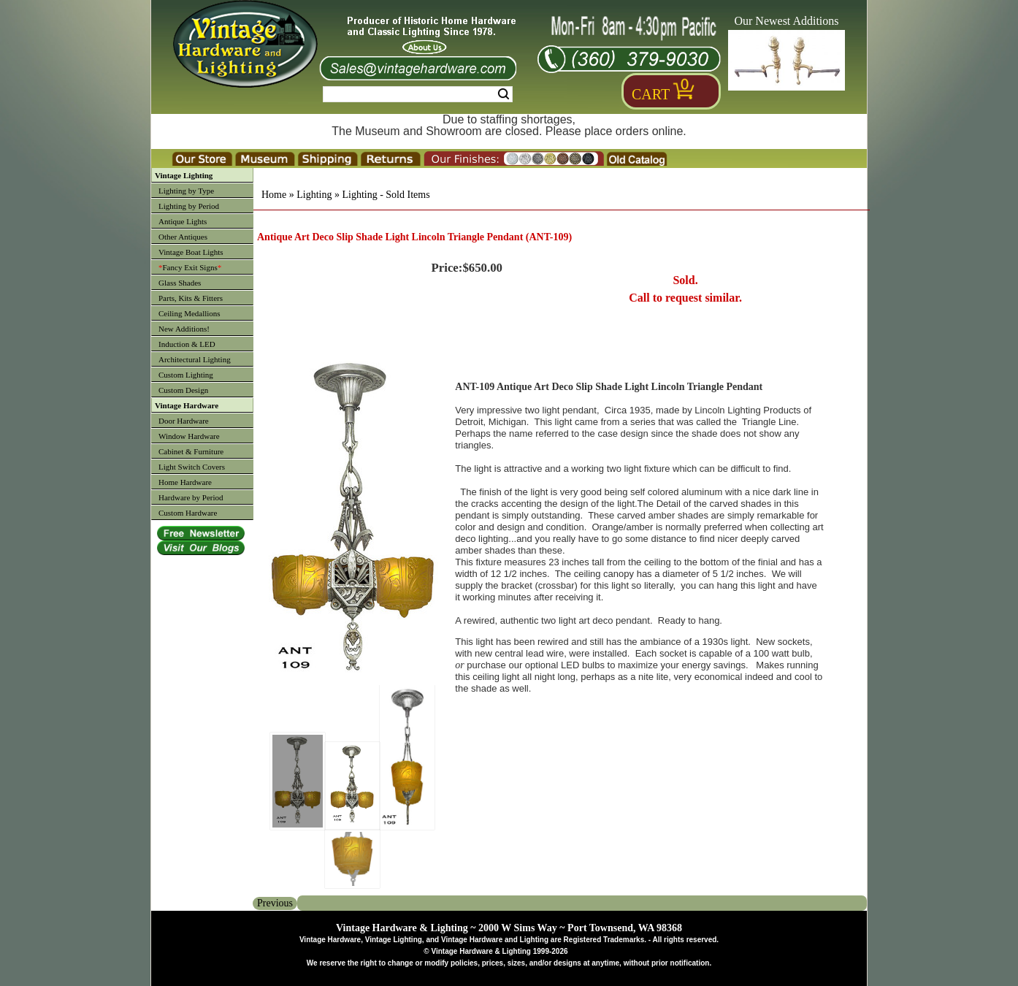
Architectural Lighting (194, 359)
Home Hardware (185, 482)
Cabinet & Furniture (190, 451)
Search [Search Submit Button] (503, 94)
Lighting (314, 194)
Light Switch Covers (191, 466)
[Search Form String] (418, 94)
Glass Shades (179, 282)
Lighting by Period (188, 206)
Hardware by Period (190, 497)
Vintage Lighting (184, 175)
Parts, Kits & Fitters (190, 298)
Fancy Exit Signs (189, 267)
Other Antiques (182, 236)
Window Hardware (189, 436)
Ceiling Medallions (189, 313)
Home (273, 194)
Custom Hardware (187, 512)
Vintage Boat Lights (190, 252)
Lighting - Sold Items (385, 194)
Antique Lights (182, 221)
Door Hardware (183, 420)
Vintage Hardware (186, 405)
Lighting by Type (186, 190)
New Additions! (184, 328)
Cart (651, 94)
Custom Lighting (185, 374)
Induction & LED (186, 344)
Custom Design (183, 390)
